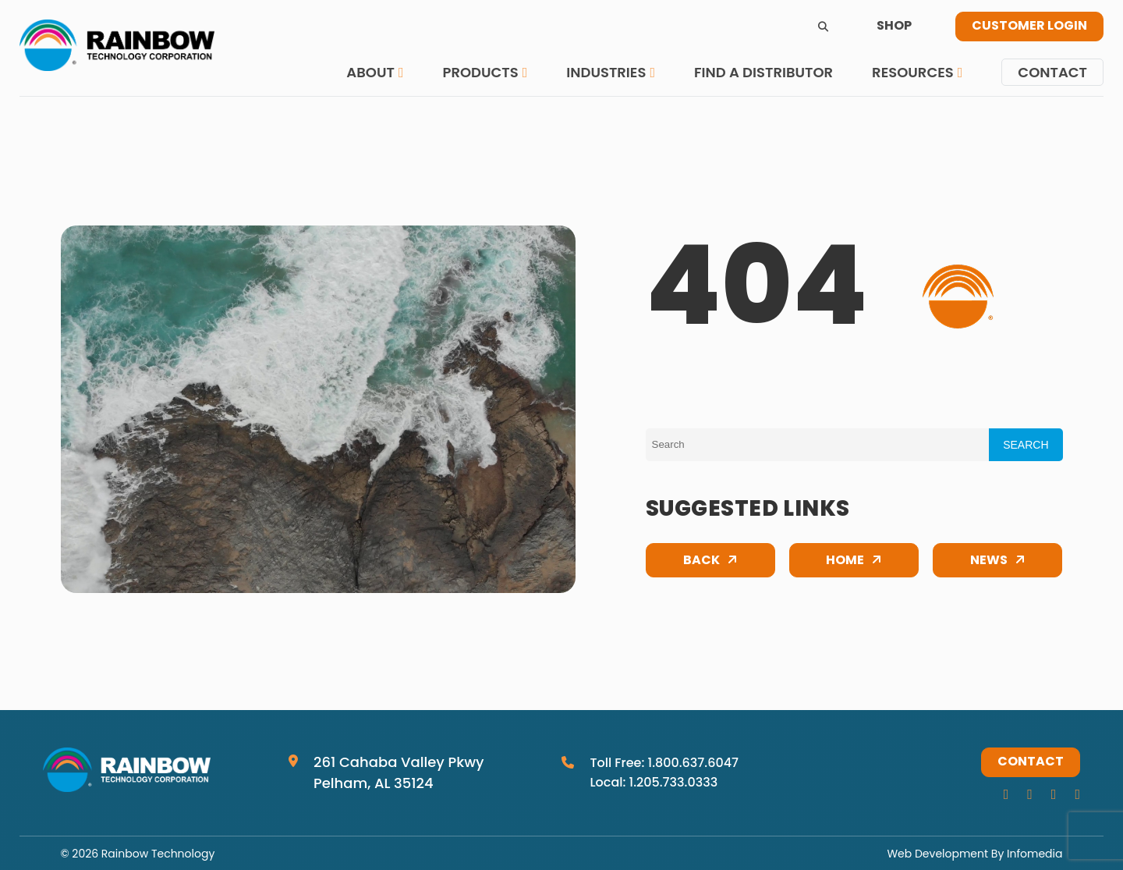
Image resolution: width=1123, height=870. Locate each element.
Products (480, 72)
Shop (894, 26)
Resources (913, 72)
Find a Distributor (763, 72)
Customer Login (1029, 26)
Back (701, 561)
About (370, 72)
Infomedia (1034, 853)
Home (845, 561)
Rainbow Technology (157, 853)
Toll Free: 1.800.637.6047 (664, 763)
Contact (1052, 72)
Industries (606, 72)
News (989, 561)
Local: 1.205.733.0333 (653, 782)
